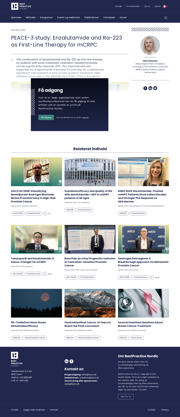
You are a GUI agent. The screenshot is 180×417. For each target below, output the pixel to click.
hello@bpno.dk (89, 374)
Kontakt (118, 6)
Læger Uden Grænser (34, 409)
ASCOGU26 (17, 213)
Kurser (123, 17)
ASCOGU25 (17, 273)
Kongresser (46, 17)
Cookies (151, 409)
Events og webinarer (68, 17)
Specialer (16, 17)
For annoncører (133, 6)
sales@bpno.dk (72, 384)
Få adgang (46, 117)
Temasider (109, 17)
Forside (14, 409)
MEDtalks (31, 17)
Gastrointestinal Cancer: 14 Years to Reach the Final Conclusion (87, 324)
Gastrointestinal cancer (34, 337)
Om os (147, 6)
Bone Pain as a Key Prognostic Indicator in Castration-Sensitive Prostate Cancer (90, 262)
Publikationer (91, 17)
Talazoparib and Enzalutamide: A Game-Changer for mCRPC (32, 260)
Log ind (157, 6)
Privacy (165, 409)
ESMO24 (16, 337)
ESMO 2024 (75, 76)
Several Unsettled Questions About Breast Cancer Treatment (140, 324)
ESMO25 (69, 209)
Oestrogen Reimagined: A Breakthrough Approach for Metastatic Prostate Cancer (143, 262)
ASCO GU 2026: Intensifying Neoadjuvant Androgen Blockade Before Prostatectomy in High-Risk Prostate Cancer (33, 196)
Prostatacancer (34, 213)
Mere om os (126, 397)
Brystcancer (137, 337)
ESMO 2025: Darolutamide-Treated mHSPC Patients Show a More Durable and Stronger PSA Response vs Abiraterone (142, 196)
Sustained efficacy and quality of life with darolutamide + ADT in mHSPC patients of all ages (88, 194)
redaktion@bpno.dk (89, 377)
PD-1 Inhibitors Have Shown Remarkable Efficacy (28, 324)
